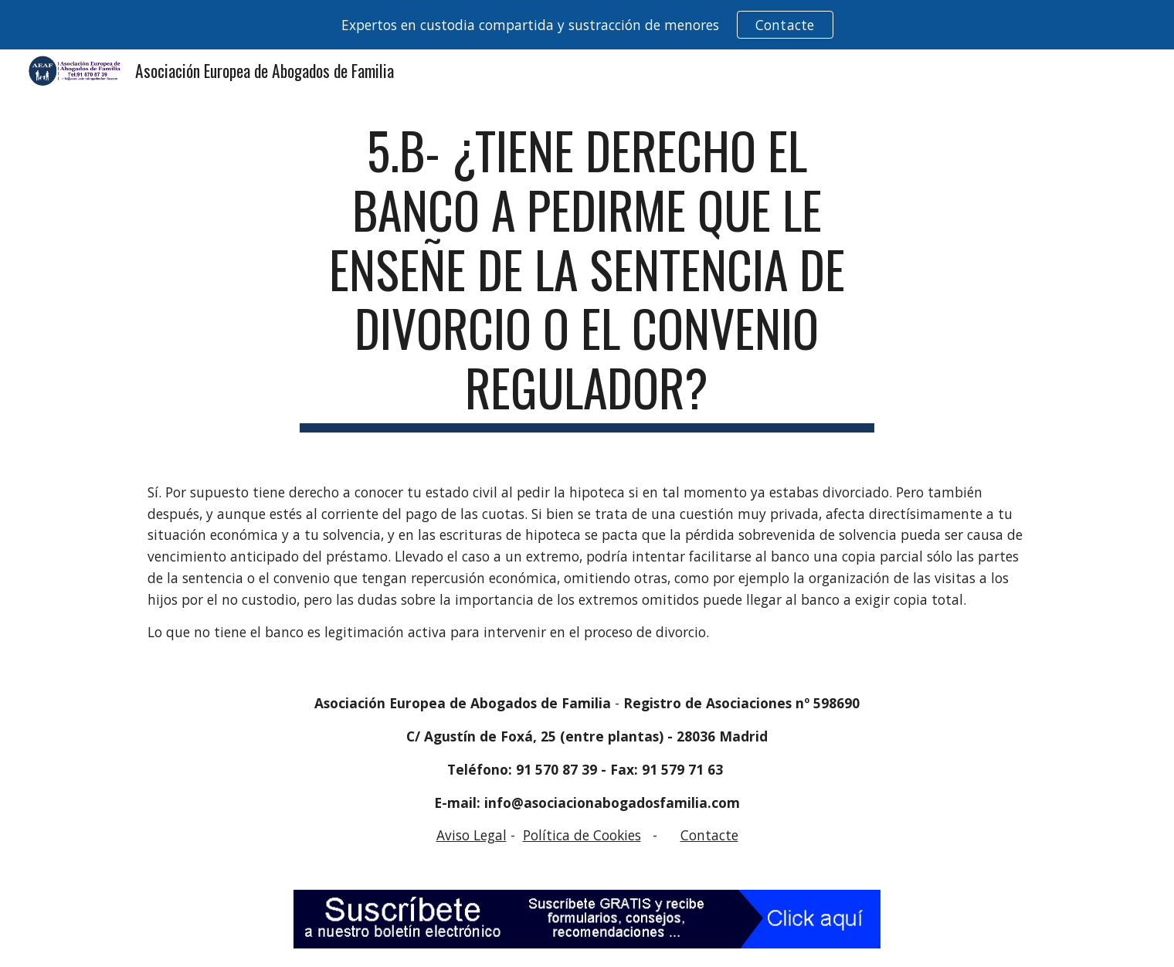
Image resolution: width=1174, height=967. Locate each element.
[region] (587, 24)
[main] (587, 276)
